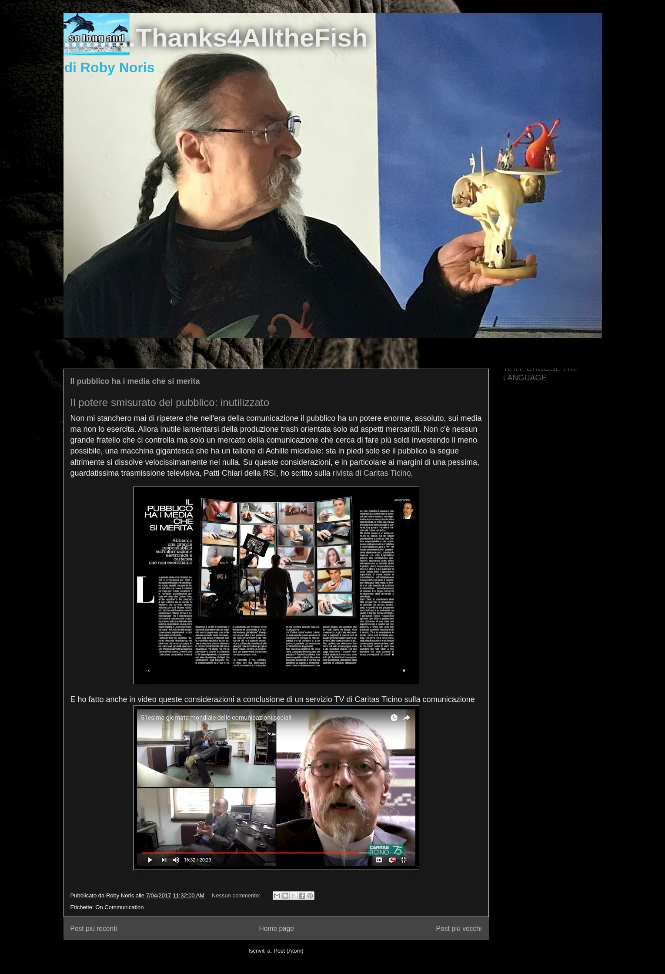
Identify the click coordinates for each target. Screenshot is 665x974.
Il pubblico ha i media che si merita (135, 381)
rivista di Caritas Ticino (372, 473)
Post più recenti (93, 928)
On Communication (119, 907)
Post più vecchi (459, 928)
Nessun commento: (237, 895)
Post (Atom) (289, 950)
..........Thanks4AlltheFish (215, 37)
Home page (276, 928)
